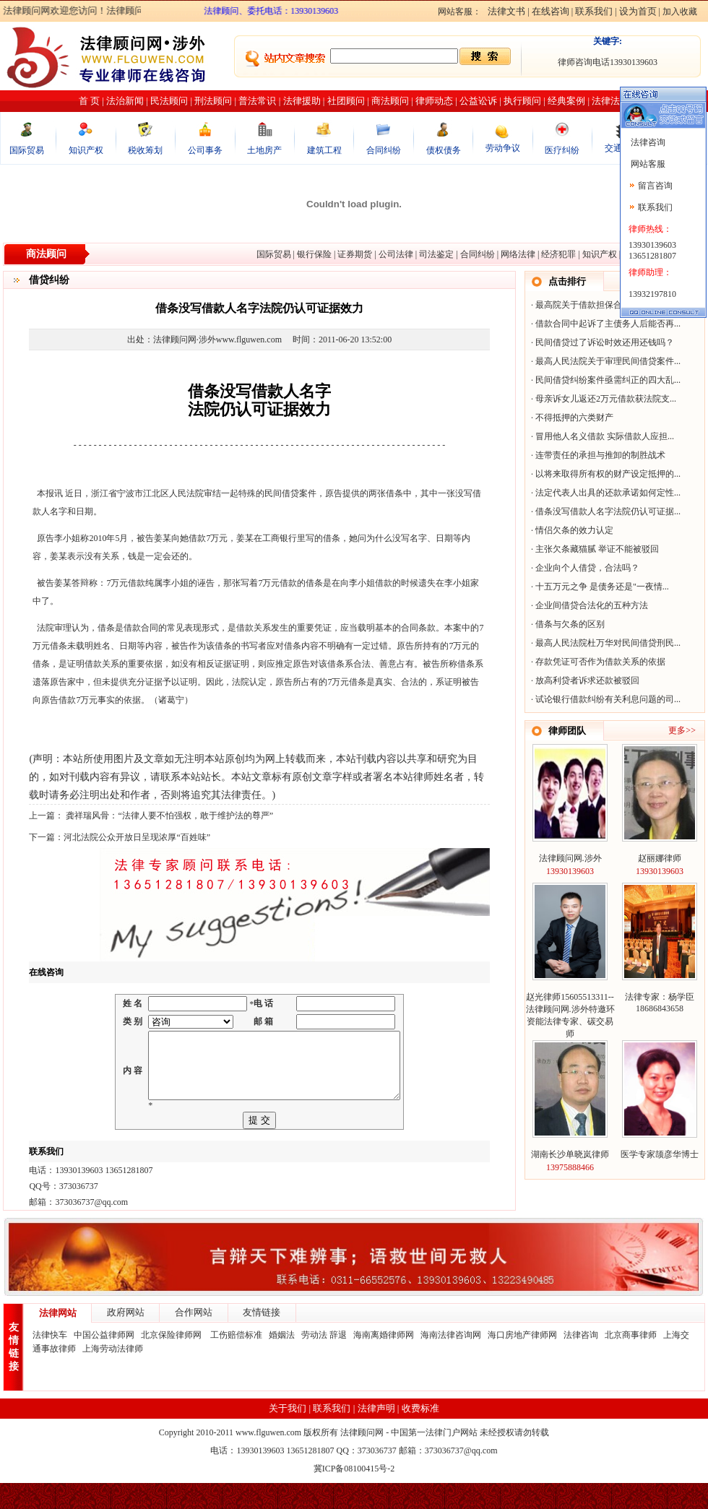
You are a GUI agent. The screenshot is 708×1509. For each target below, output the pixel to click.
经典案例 (566, 100)
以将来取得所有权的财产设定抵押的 (604, 474)
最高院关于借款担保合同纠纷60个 (600, 305)
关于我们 (287, 1434)
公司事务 (205, 150)
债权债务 (443, 150)
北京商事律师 (631, 1361)
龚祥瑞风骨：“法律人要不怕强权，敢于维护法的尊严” (168, 815)
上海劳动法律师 (112, 1375)
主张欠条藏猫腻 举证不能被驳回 (597, 549)
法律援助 (302, 100)
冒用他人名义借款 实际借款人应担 (601, 436)
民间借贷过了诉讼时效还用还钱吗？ (604, 342)
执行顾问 (522, 100)
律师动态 (434, 100)
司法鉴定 (436, 254)
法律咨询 (581, 1361)
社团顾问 (346, 100)
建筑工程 (324, 150)
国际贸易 (26, 150)
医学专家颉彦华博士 (660, 1154)
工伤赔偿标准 (236, 1361)
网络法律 (518, 254)
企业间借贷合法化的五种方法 (591, 605)
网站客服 (647, 164)
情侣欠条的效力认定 (574, 530)
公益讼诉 (478, 100)
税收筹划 (145, 150)
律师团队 (567, 730)
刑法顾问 (213, 100)
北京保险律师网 (172, 1361)
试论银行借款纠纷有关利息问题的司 (604, 699)
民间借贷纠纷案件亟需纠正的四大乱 (604, 380)
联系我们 (594, 11)
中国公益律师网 (104, 1361)
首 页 (89, 100)
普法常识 (257, 100)
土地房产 (264, 150)
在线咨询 (550, 11)
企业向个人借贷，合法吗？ (587, 568)
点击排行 (567, 281)
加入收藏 (679, 12)
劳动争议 (502, 148)
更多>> (682, 730)
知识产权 (86, 150)
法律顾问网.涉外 (570, 858)
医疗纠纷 (562, 150)
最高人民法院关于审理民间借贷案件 (604, 361)
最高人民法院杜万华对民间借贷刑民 (604, 643)
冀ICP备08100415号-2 (354, 1494)
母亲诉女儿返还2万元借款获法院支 (602, 399)
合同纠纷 (383, 150)
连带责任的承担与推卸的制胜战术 (600, 455)
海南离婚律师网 (383, 1361)
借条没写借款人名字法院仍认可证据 (604, 511)
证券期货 (354, 254)
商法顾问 (390, 100)
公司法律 (396, 254)
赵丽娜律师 (659, 858)
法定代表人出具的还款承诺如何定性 (604, 493)
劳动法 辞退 (324, 1361)
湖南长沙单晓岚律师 (570, 1154)
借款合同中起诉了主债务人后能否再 (604, 324)
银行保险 (314, 254)
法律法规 (610, 100)
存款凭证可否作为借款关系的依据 (600, 662)
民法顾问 (169, 100)
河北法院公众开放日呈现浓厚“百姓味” (137, 837)
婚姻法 (282, 1361)
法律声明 (376, 1434)
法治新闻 (125, 100)
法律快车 (50, 1361)
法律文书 (506, 11)
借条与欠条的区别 (570, 624)
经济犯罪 (558, 254)
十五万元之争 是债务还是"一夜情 (598, 586)
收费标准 (420, 1434)
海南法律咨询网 (450, 1361)
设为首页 (638, 11)
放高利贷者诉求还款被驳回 (587, 680)
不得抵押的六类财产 (574, 417)
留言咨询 (655, 186)
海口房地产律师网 (522, 1361)
